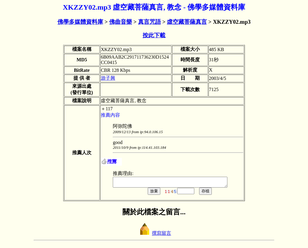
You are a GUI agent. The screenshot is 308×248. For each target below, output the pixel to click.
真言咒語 (149, 22)
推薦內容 (110, 115)
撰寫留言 (154, 234)
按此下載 (154, 35)
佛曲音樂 (120, 22)
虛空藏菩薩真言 (187, 22)
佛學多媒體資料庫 (80, 22)
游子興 (108, 78)
